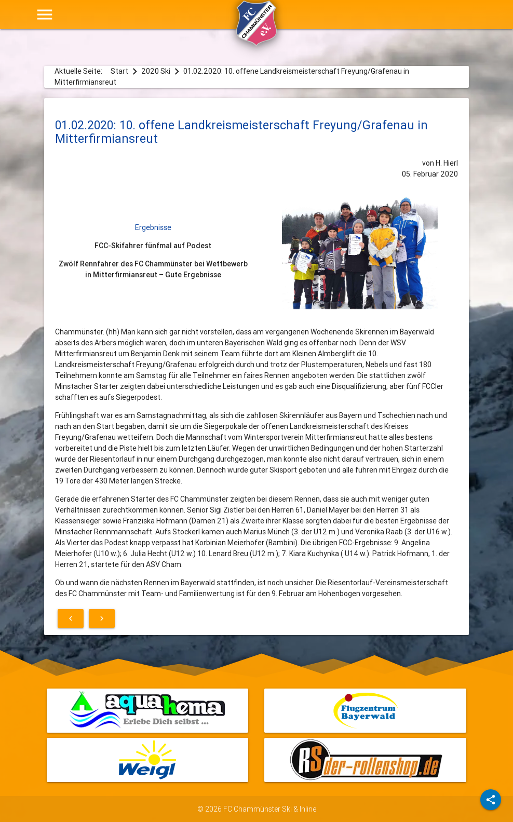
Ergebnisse (153, 227)
